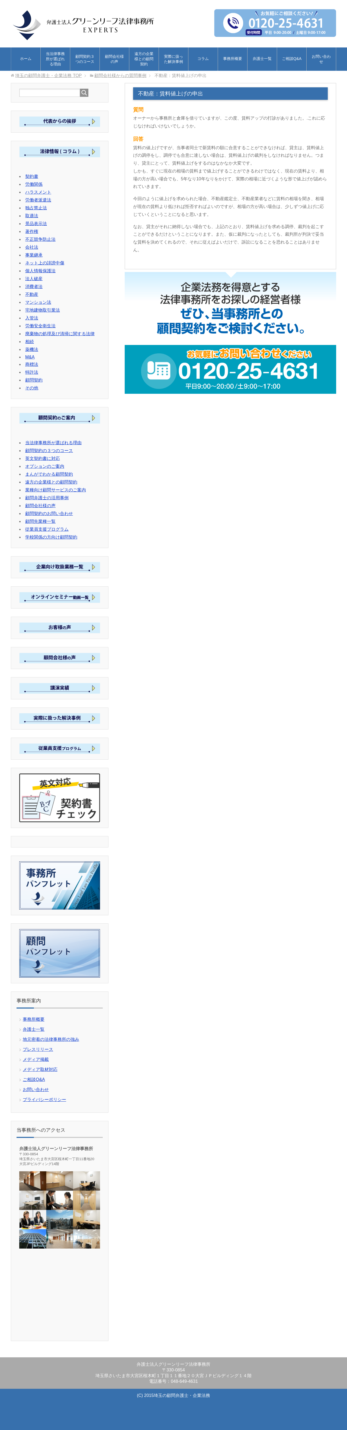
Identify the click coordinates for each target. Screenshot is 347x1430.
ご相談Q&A (291, 58)
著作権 (31, 231)
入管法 (31, 318)
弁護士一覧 (262, 58)
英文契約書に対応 (42, 458)
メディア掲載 (36, 1059)
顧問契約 (34, 380)
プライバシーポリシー (44, 1099)
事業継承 (34, 255)
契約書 (31, 176)
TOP (48, 75)
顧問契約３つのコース (84, 59)
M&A (30, 357)
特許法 (31, 372)
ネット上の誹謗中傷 (44, 263)
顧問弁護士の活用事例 (47, 497)
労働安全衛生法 (40, 326)
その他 (31, 388)
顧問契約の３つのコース (49, 450)
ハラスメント (38, 192)
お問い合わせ (321, 59)
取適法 (31, 215)
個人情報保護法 (40, 270)
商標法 (31, 364)
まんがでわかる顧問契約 (49, 474)
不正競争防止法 (40, 239)
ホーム (25, 58)
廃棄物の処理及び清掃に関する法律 (60, 333)
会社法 (31, 247)
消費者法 (34, 286)
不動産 (31, 294)
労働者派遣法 (38, 200)
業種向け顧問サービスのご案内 (55, 490)
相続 (29, 341)
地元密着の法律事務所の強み (51, 1039)
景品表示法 (36, 223)
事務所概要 (232, 58)
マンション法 (38, 302)
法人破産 (34, 278)
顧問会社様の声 (114, 59)
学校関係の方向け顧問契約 (51, 537)
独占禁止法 (36, 208)
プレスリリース (38, 1049)
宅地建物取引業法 (42, 310)
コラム (203, 58)
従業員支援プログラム (47, 529)
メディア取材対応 (40, 1069)
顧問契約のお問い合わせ (49, 513)
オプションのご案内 (44, 466)
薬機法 (31, 349)
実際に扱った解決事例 (173, 59)
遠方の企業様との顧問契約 (143, 59)
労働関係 (34, 184)
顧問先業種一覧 (40, 521)
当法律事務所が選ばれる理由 (55, 59)
